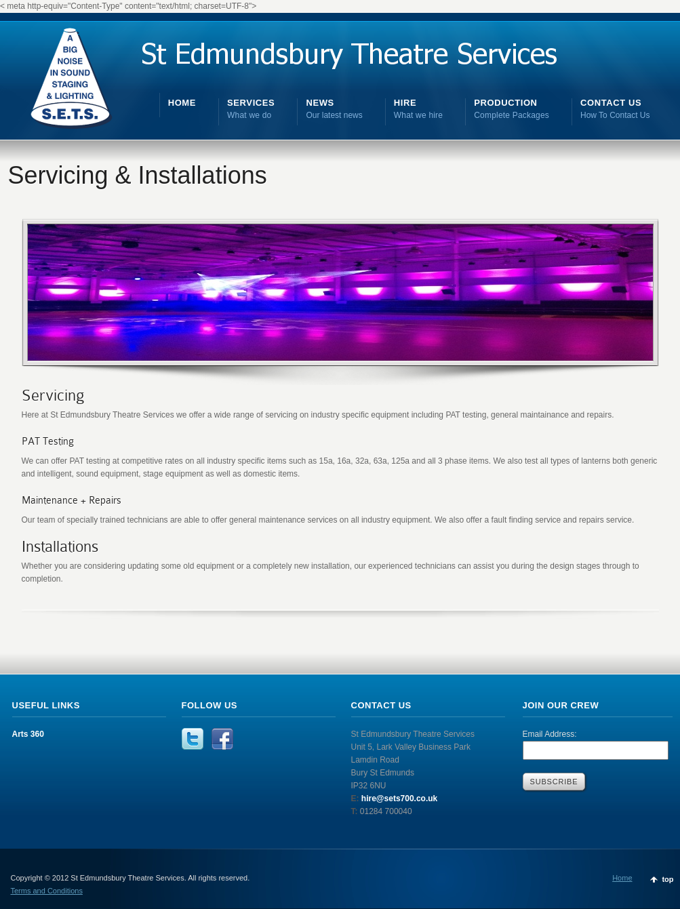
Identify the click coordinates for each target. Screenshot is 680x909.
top (667, 879)
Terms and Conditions (47, 891)
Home (622, 878)
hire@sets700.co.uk (398, 798)
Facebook (222, 739)
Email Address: (550, 734)
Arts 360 (28, 734)
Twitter (192, 739)
